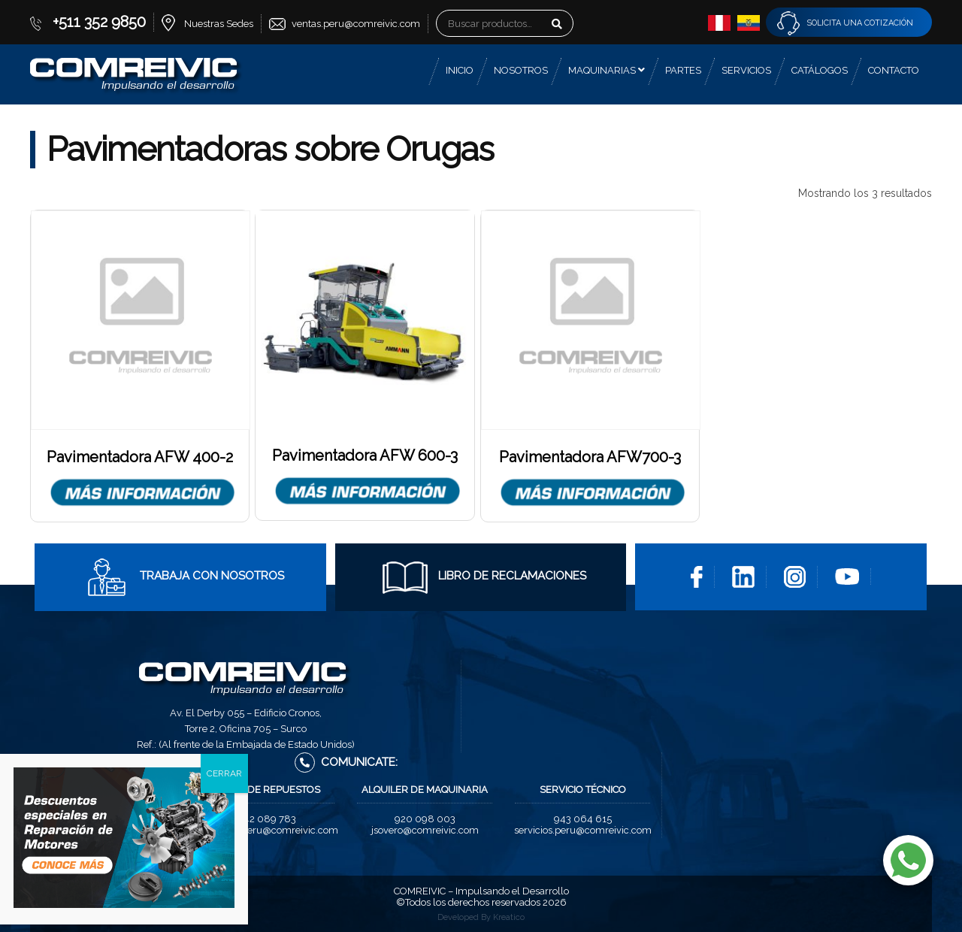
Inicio (459, 70)
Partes (683, 70)
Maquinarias (606, 70)
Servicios (746, 70)
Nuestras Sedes (218, 23)
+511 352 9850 (99, 22)
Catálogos (819, 70)
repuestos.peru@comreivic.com (266, 830)
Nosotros (521, 70)
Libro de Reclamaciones (484, 575)
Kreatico (509, 917)
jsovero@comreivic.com (425, 830)
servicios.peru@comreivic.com (583, 830)
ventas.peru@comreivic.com (356, 23)
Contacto (893, 70)
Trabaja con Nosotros (184, 575)
